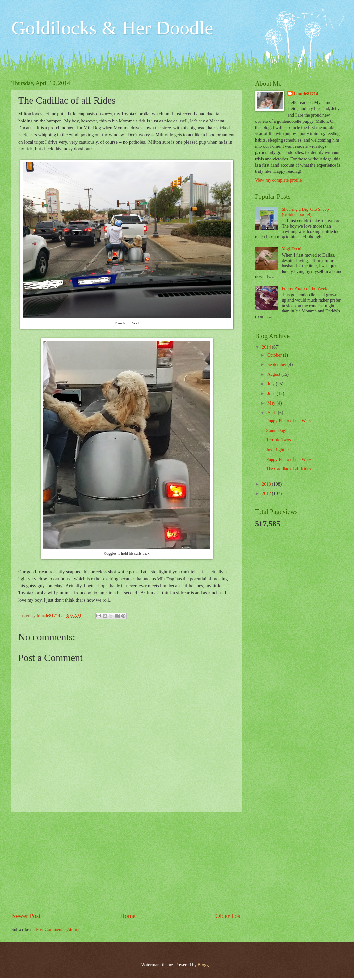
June (272, 393)
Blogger (204, 964)
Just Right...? (277, 449)
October (275, 355)
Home (127, 915)
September (277, 364)
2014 (267, 347)
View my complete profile (278, 180)
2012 (267, 493)
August (274, 374)
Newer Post (26, 915)
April (272, 412)
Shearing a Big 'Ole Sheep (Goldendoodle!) (305, 212)
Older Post (228, 915)
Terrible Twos (278, 440)
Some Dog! (276, 430)
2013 (267, 484)
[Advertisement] (126, 861)
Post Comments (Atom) (57, 929)
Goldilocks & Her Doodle (112, 28)
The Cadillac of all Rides (288, 468)
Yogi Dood (291, 249)
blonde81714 (49, 615)
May (272, 403)
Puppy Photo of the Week (304, 288)
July (271, 383)
